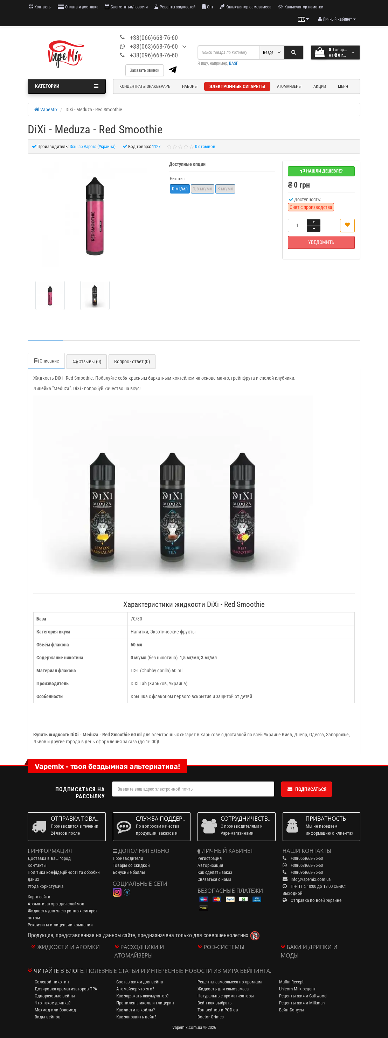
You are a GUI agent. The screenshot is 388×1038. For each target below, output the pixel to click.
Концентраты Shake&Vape (144, 86)
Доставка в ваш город (49, 858)
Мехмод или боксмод (55, 1009)
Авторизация (210, 865)
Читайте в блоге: (59, 971)
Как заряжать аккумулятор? (142, 995)
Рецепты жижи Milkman (302, 1002)
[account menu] (336, 19)
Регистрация (210, 858)
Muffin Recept (291, 981)
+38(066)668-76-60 (154, 37)
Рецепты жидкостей (174, 6)
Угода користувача (45, 886)
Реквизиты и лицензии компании (60, 924)
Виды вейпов (48, 1016)
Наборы (190, 86)
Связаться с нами (214, 879)
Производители (128, 858)
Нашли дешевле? (321, 171)
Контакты (40, 6)
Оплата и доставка (78, 6)
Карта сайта (39, 896)
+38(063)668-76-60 (154, 46)
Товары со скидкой (131, 865)
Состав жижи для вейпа (139, 981)
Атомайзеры (289, 86)
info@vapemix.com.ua (311, 879)
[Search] (293, 52)
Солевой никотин (52, 981)
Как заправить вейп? (136, 1016)
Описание (46, 361)
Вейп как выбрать (214, 1002)
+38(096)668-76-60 (154, 55)
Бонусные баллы (129, 872)
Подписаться (306, 789)
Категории (66, 86)
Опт (207, 6)
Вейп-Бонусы (291, 1009)
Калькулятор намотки (300, 6)
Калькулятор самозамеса (245, 6)
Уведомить (321, 242)
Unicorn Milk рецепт (297, 988)
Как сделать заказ (215, 872)
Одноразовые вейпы (55, 995)
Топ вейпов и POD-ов (218, 1009)
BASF (233, 63)
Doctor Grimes (211, 1016)
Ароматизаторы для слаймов (56, 903)
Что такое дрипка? (52, 1002)
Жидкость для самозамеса (223, 988)
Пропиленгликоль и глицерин (145, 1002)
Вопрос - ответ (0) (132, 361)
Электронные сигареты (237, 86)
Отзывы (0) (86, 361)
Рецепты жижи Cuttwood (302, 995)
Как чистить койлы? (135, 1009)
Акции (319, 86)
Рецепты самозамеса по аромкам (230, 981)
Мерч (343, 86)
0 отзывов (205, 146)
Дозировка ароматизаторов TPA (66, 988)
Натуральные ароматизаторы (226, 995)
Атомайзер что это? (135, 988)
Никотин (177, 178)
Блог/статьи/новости (126, 6)
